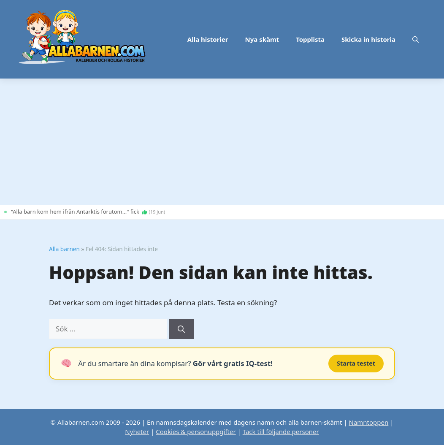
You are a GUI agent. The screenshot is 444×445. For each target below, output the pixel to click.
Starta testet (356, 363)
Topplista (310, 39)
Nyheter (137, 431)
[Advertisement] (222, 142)
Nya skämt (262, 39)
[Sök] (181, 329)
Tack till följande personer (281, 431)
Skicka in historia (368, 39)
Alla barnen (64, 249)
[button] (415, 39)
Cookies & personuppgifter (196, 431)
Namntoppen (368, 422)
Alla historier (207, 39)
